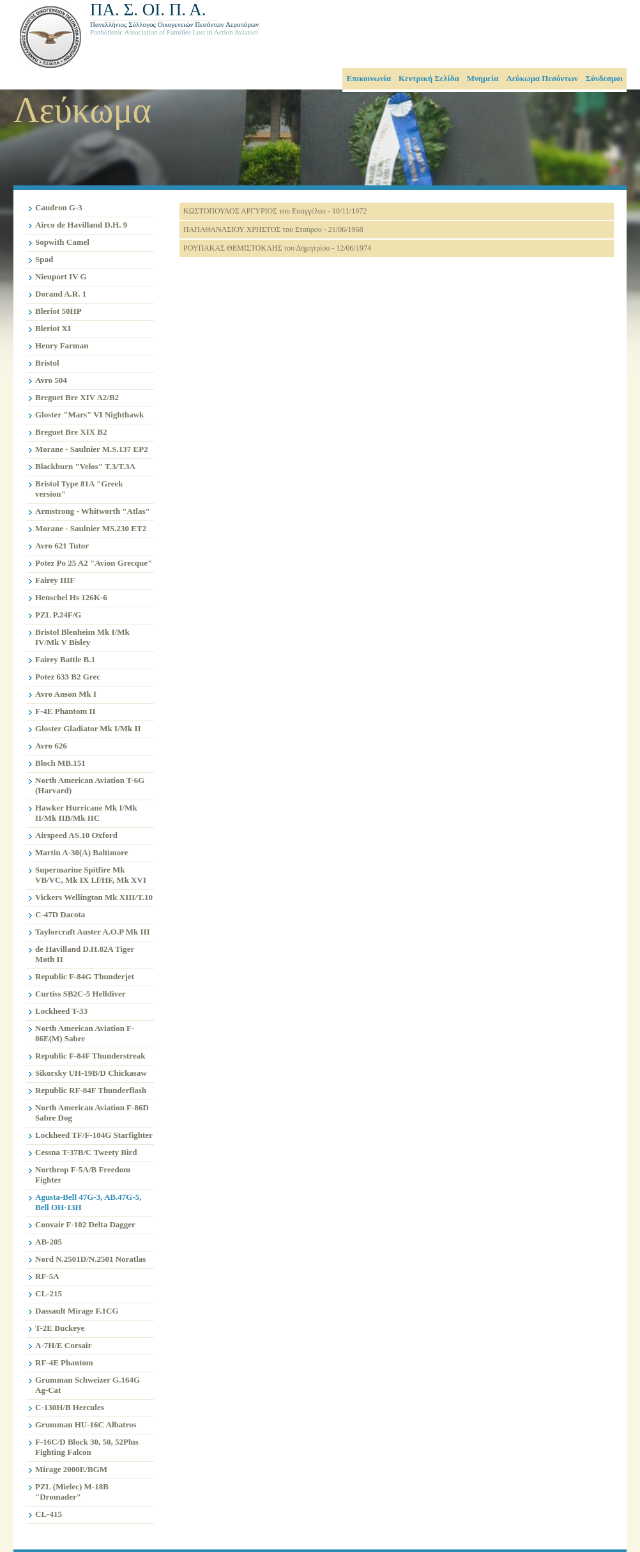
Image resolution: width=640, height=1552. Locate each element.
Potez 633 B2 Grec (67, 676)
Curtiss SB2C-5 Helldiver (80, 993)
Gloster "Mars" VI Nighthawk (89, 414)
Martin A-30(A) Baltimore (81, 852)
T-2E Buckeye (59, 1328)
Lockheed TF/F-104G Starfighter (94, 1135)
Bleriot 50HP (58, 311)
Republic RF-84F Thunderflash (90, 1090)
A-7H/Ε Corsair (63, 1345)
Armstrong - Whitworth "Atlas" (92, 511)
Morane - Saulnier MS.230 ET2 (90, 528)
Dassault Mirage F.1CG (77, 1310)
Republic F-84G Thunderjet (84, 976)
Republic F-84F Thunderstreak (90, 1055)
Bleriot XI (53, 328)
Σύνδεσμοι (604, 78)
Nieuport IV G (61, 276)
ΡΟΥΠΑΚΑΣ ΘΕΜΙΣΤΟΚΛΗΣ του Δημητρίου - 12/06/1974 (277, 248)
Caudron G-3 (58, 207)
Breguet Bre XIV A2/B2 (77, 397)
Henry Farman (61, 345)
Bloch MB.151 (60, 763)
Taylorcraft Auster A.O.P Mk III (92, 931)
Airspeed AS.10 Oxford (76, 835)
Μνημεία (483, 78)
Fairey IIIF (55, 580)
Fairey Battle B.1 (65, 659)
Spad (44, 259)
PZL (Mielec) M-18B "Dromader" (72, 1492)
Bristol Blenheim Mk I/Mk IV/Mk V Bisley (82, 637)
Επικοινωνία (368, 78)
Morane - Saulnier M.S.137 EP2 (91, 449)
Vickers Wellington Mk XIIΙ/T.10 (94, 897)
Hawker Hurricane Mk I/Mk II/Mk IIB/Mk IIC (86, 813)
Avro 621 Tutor (62, 545)
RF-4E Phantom (64, 1362)
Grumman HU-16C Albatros (86, 1424)
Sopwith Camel (62, 242)
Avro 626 (51, 745)
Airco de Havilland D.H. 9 (81, 224)
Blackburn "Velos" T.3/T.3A (85, 466)
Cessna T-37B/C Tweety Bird (86, 1152)
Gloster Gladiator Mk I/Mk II (88, 728)
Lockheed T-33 (61, 1011)
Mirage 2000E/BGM (71, 1469)
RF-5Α (47, 1276)
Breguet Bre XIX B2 (71, 432)
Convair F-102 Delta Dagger (85, 1224)
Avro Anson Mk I (65, 694)
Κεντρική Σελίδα (429, 78)
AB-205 (48, 1241)
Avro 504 (51, 380)
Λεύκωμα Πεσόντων (541, 78)
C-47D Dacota (60, 914)
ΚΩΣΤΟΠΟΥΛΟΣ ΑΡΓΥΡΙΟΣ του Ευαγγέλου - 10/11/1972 (275, 210)
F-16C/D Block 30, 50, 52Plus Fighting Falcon (87, 1447)
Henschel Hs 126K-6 (71, 597)
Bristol (47, 363)
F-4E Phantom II (65, 711)
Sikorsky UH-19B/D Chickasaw (91, 1073)
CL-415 (48, 1514)
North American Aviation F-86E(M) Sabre (84, 1033)
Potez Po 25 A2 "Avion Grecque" (93, 563)
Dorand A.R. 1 (60, 294)
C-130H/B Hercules (69, 1407)
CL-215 (48, 1293)
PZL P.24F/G (58, 614)
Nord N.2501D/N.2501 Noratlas (90, 1259)
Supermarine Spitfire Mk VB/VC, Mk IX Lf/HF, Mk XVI (90, 875)
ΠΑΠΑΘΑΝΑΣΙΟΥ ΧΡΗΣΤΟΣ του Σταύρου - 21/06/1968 (273, 229)
